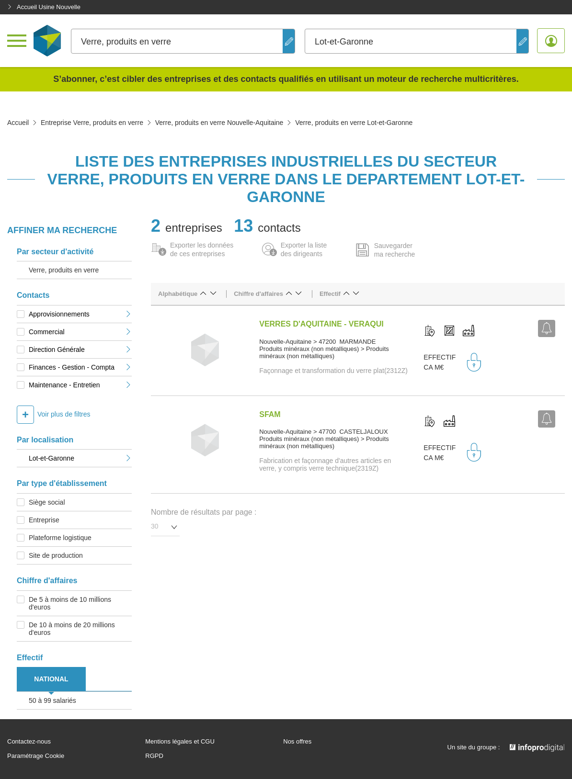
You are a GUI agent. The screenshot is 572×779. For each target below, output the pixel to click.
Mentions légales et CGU (180, 741)
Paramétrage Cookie (35, 756)
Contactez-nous (29, 741)
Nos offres (297, 741)
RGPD (154, 756)
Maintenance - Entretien (80, 385)
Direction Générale (80, 349)
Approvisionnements (80, 314)
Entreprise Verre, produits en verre (92, 122)
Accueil (18, 122)
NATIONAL (51, 679)
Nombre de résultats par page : (204, 512)
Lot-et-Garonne (80, 458)
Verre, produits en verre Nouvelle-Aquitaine (219, 122)
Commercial (80, 332)
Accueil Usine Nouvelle (43, 7)
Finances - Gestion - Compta (80, 367)
